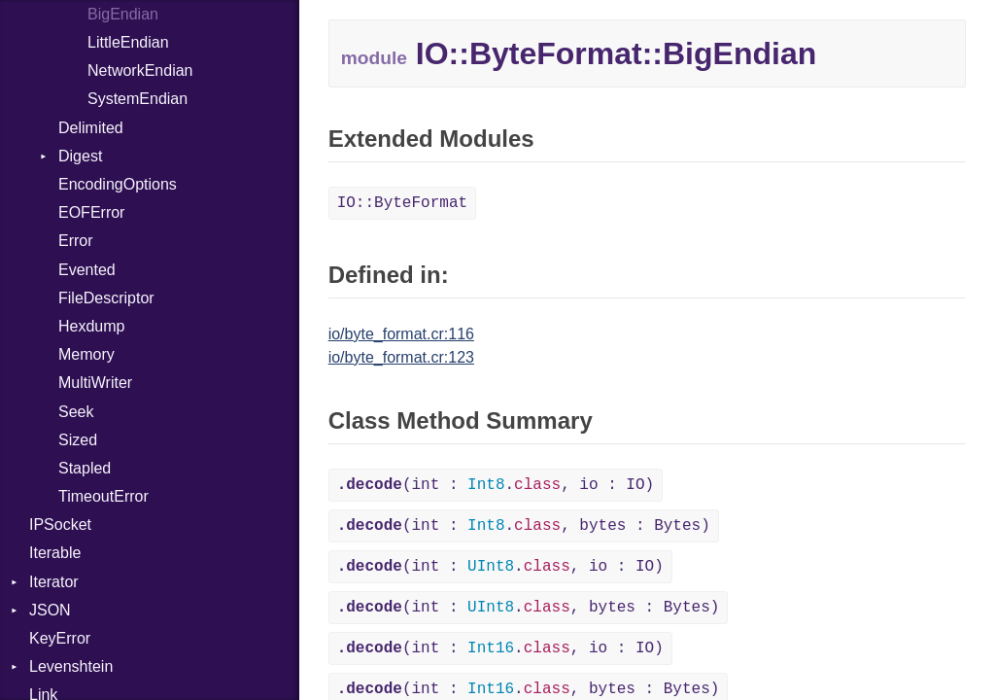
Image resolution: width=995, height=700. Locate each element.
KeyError (59, 638)
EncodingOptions (117, 184)
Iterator (54, 582)
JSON (50, 610)
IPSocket (60, 524)
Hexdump (91, 326)
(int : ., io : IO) (495, 485)
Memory (86, 354)
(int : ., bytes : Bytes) (523, 526)
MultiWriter (95, 382)
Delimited (90, 128)
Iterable (55, 552)
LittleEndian (128, 42)
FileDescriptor (106, 298)
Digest (80, 156)
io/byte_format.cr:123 (401, 357)
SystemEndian (137, 98)
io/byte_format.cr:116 (401, 334)
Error (75, 240)
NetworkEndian (140, 70)
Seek (75, 411)
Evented (87, 270)
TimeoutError (103, 496)
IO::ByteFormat (402, 203)
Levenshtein (71, 666)
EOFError (91, 212)
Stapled (84, 468)
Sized (77, 440)
